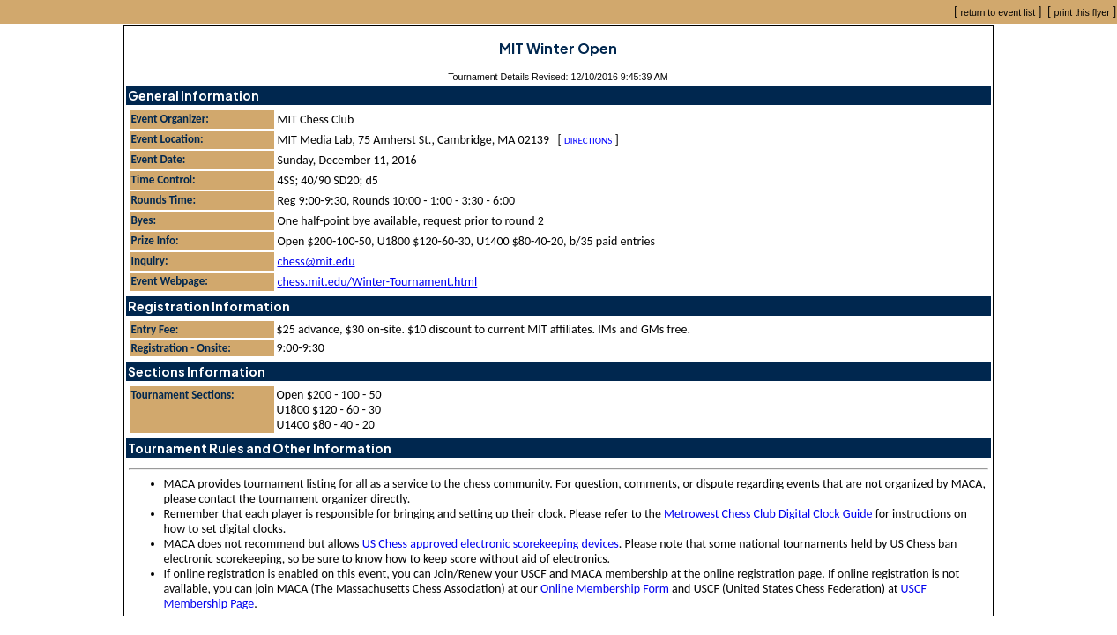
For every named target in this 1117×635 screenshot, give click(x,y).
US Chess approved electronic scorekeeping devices (490, 543)
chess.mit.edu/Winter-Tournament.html (378, 281)
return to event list (998, 12)
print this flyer (1081, 12)
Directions (588, 141)
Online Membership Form (604, 588)
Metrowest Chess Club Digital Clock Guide (768, 513)
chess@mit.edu (316, 261)
